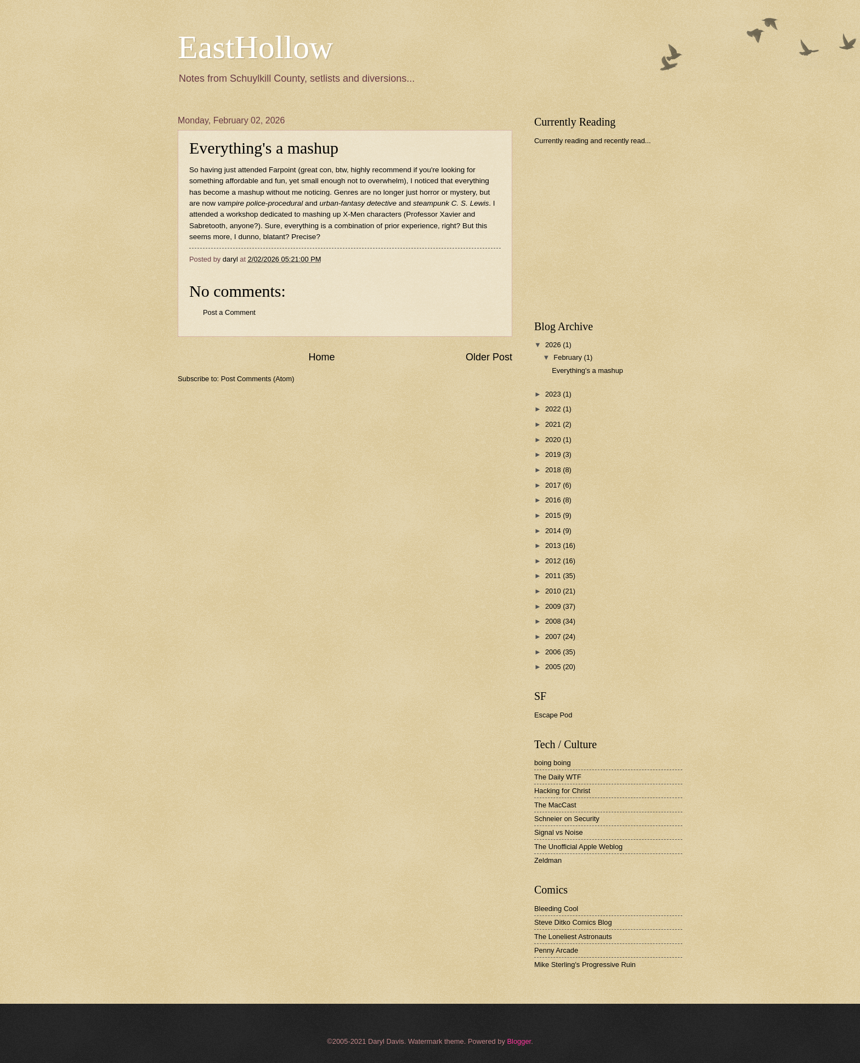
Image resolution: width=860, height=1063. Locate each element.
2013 (554, 545)
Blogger (519, 1041)
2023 (554, 394)
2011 (554, 576)
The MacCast (555, 805)
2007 (554, 636)
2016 (554, 500)
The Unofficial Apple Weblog (578, 847)
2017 (554, 485)
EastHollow (255, 47)
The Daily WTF (557, 777)
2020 (554, 440)
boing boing (552, 763)
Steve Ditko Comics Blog (573, 922)
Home (321, 357)
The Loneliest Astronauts (573, 936)
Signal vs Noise (558, 832)
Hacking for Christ (562, 791)
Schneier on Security (566, 819)
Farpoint (282, 170)
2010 (554, 591)
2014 (554, 531)
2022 (554, 409)
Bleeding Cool (556, 908)
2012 (554, 561)
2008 (554, 621)
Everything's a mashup (587, 370)
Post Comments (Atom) (258, 379)
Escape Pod (553, 715)
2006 (554, 652)
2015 (554, 515)
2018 (554, 470)
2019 (554, 454)
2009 (554, 606)
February (568, 357)
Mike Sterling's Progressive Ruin (585, 964)
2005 (554, 667)
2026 (554, 345)
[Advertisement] (616, 232)
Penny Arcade (556, 950)
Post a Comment (229, 312)
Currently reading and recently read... (592, 141)
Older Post (489, 357)
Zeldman (548, 860)
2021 (554, 424)
